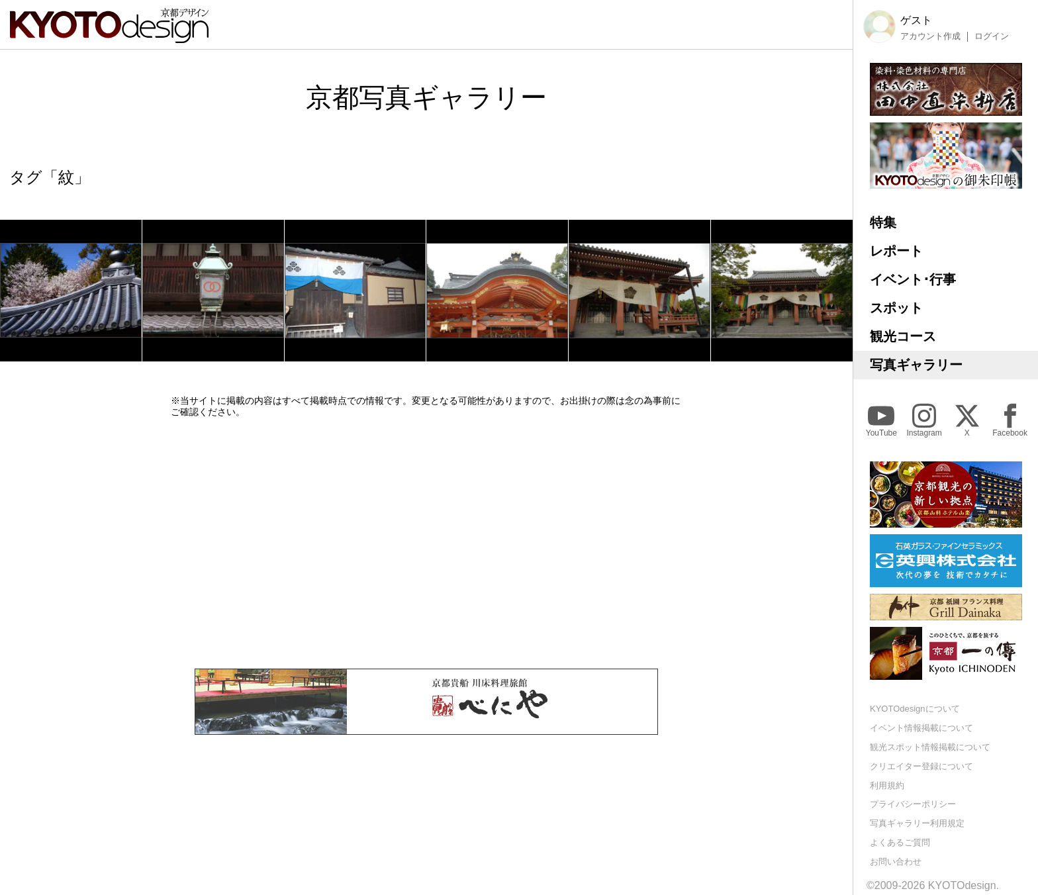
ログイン (991, 36)
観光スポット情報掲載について (930, 747)
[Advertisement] (426, 543)
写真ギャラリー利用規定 (917, 823)
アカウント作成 (930, 36)
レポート (896, 251)
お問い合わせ (895, 862)
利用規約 (887, 785)
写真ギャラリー (916, 364)
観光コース (903, 336)
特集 (883, 222)
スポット (896, 308)
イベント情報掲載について (921, 728)
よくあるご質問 (900, 842)
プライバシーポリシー (913, 804)
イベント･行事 (913, 279)
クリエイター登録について (921, 766)
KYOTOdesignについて (915, 709)
